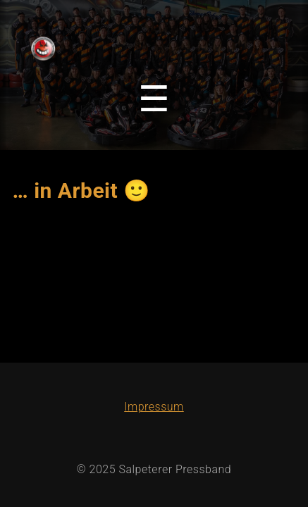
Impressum (154, 406)
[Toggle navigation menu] (154, 99)
